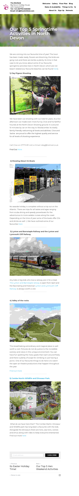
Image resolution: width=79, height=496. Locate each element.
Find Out (14, 150)
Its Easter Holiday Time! (23, 475)
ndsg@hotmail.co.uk (49, 146)
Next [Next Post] (42, 473)
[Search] (75, 7)
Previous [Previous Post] (13, 473)
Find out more (16, 377)
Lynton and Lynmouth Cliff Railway (33, 294)
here (59, 66)
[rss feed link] (68, 484)
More (20, 150)
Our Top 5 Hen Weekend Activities (54, 477)
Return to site (15, 484)
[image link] (39, 95)
